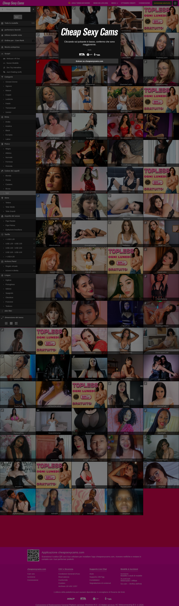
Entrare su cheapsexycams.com (89, 61)
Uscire (89, 49)
